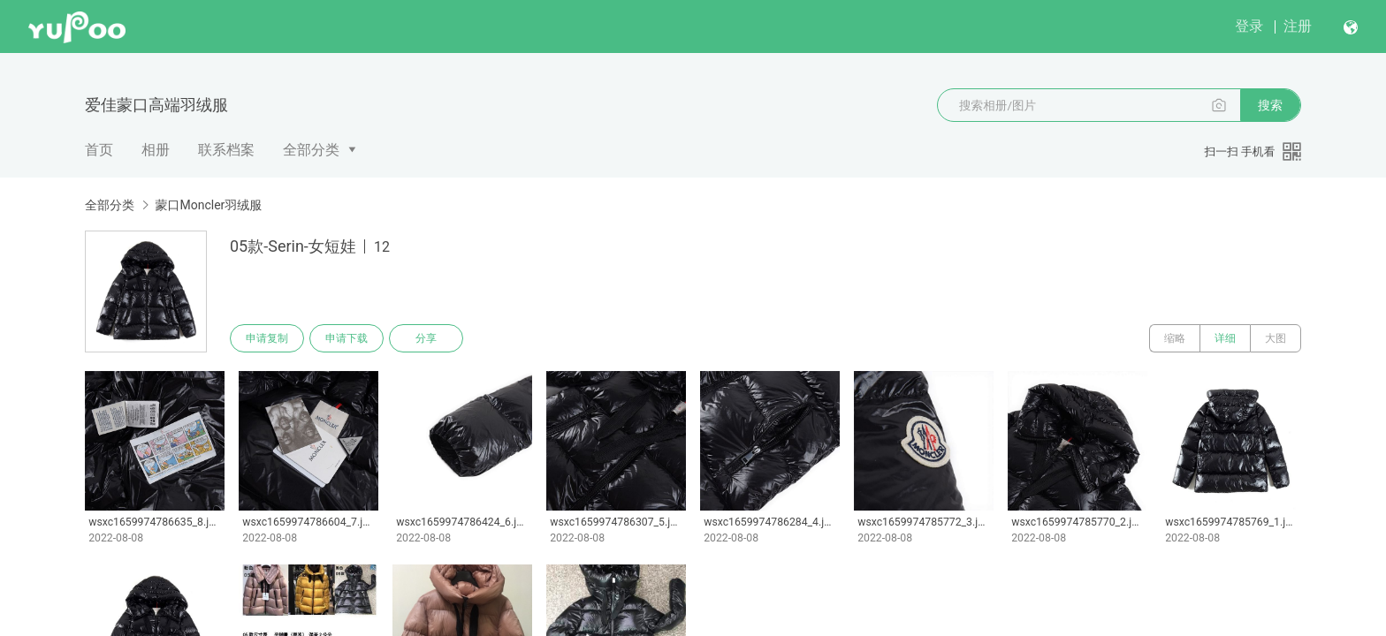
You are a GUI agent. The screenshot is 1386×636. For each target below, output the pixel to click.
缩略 (1174, 338)
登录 (1249, 26)
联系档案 (226, 149)
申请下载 (346, 338)
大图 (1275, 338)
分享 (426, 338)
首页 (99, 149)
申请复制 (267, 338)
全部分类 (311, 149)
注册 (1297, 26)
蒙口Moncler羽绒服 (208, 205)
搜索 (1270, 105)
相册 (155, 149)
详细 (1225, 338)
